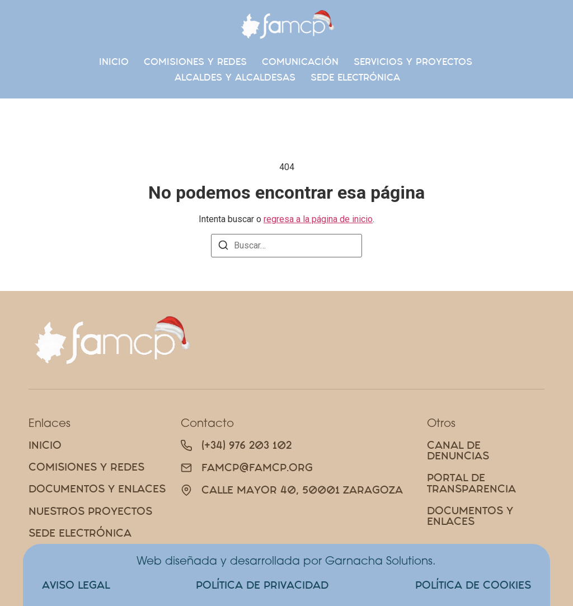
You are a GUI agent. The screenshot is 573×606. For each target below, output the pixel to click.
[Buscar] (223, 247)
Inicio (114, 61)
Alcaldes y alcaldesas (235, 77)
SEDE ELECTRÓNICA (355, 77)
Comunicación (300, 61)
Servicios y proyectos (413, 61)
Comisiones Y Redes (195, 61)
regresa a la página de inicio (318, 219)
